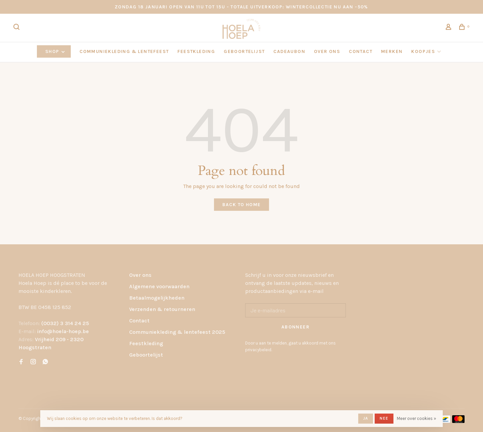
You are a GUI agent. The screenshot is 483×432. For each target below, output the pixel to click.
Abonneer (295, 327)
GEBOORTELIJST (244, 51)
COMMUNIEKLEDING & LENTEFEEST (124, 51)
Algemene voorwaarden (159, 286)
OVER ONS (327, 51)
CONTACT (360, 51)
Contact (139, 320)
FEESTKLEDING (196, 51)
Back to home (241, 204)
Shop (55, 51)
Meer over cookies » (416, 418)
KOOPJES (423, 51)
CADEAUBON (289, 51)
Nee (384, 418)
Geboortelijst (146, 355)
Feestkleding (146, 343)
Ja (365, 418)
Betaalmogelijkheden (156, 298)
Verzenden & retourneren (162, 309)
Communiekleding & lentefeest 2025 (177, 332)
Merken (391, 51)
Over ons (140, 275)
